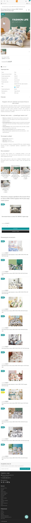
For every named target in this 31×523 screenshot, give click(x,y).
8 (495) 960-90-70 (6, 477)
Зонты (2, 504)
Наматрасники (3, 491)
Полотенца (2, 495)
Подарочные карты (4, 505)
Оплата (2, 510)
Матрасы (2, 501)
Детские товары (3, 494)
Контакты (2, 514)
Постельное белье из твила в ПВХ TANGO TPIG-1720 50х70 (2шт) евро (15, 440)
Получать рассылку (25, 468)
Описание (3, 97)
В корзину (15, 228)
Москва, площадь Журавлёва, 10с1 (8, 475)
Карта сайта (3, 518)
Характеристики (5, 69)
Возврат (2, 513)
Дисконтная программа (5, 515)
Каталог (3, 3)
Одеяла (2, 490)
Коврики (2, 496)
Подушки (2, 489)
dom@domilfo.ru (5, 480)
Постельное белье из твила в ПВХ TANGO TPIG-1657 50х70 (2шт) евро (15, 348)
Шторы (2, 499)
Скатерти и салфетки (4, 500)
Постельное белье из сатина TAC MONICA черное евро (15, 216)
